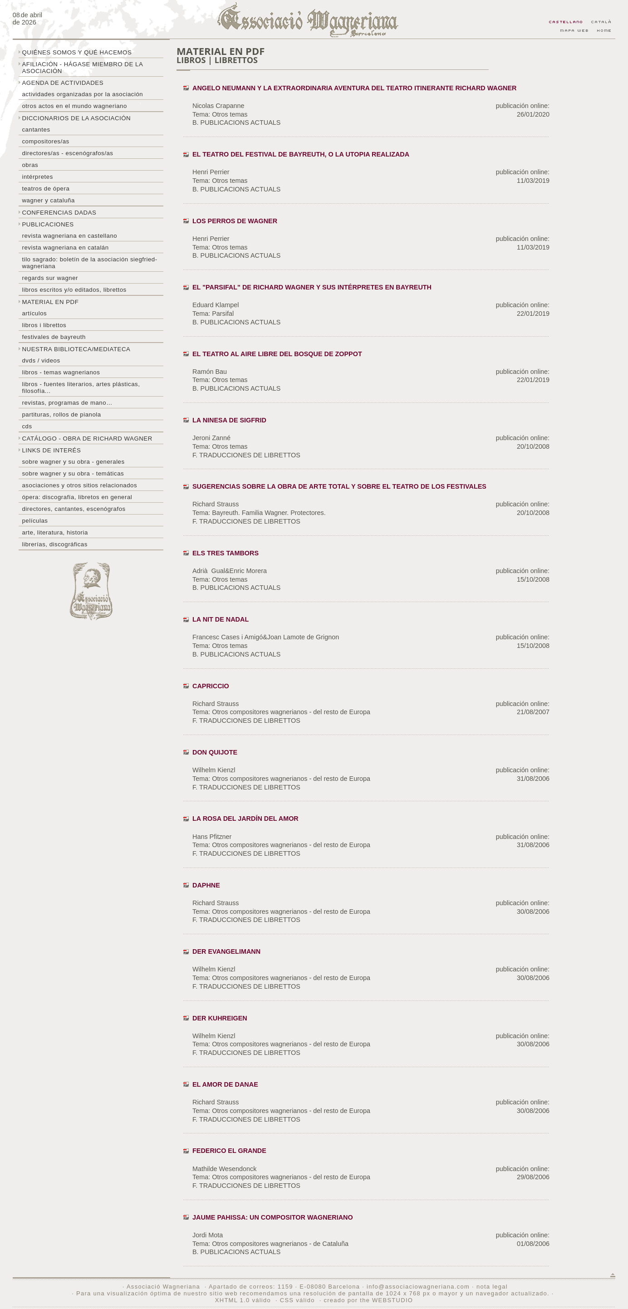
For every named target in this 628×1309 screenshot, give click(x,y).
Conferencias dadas (59, 212)
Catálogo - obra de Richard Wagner (87, 438)
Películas (35, 520)
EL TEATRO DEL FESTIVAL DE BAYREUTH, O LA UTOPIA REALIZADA (300, 154)
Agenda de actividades (62, 82)
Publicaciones (48, 224)
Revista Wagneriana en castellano (69, 235)
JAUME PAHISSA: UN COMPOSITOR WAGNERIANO (272, 1217)
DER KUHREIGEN (219, 1018)
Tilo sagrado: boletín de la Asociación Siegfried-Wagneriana (89, 263)
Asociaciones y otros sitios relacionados (79, 485)
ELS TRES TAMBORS (225, 553)
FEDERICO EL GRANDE (229, 1150)
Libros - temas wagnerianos (61, 372)
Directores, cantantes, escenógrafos (73, 508)
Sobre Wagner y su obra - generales (73, 461)
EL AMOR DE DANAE (225, 1084)
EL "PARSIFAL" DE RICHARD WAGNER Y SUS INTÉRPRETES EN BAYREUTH (312, 287)
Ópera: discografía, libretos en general (77, 497)
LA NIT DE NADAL (220, 619)
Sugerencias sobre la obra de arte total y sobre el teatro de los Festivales (339, 486)
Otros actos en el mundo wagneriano (74, 106)
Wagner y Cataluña (48, 200)
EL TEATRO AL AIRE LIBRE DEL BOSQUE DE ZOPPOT (277, 354)
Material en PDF (50, 302)
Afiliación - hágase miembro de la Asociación (82, 67)
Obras (30, 165)
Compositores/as (45, 141)
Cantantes (36, 129)
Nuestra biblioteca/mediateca (76, 349)
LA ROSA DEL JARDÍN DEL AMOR (245, 818)
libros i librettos (44, 325)
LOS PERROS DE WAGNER (234, 221)
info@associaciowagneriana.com (418, 1286)
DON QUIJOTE (214, 752)
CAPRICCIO (210, 686)
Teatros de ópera (45, 188)
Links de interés (51, 450)
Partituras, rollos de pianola (61, 414)
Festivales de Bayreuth (53, 336)
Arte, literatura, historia (55, 532)
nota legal (492, 1286)
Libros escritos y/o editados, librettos (74, 289)
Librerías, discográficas (54, 544)
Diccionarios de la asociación (76, 118)
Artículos (34, 313)
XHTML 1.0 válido (243, 1300)
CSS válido (297, 1300)
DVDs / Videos (41, 360)
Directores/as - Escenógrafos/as (67, 153)
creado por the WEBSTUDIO (368, 1300)
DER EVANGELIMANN (226, 951)
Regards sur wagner (50, 278)
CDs (27, 426)
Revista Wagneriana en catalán (65, 247)
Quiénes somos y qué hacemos (77, 52)
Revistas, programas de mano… (67, 402)
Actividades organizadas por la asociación (82, 94)
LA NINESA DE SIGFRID (229, 420)
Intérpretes (37, 176)
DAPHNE (206, 885)
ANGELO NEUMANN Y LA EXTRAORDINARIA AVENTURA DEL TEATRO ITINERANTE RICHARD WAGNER (354, 88)
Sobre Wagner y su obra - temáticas (73, 473)
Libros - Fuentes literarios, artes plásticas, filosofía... (81, 387)
